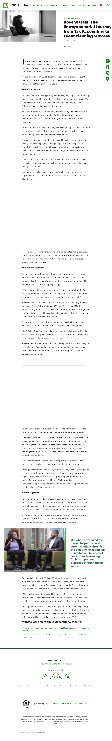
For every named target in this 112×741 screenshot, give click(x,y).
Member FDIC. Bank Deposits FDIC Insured (70, 704)
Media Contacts (52, 664)
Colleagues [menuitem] (64, 5)
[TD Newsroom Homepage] (5, 7)
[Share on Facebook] (108, 67)
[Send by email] (108, 79)
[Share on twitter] (108, 61)
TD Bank (20, 686)
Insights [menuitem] (86, 5)
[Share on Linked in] (108, 73)
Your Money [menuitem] (37, 5)
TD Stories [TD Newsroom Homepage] (20, 5)
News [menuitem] (93, 5)
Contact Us (68, 664)
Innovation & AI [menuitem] (51, 5)
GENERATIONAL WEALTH (72, 18)
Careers (63, 686)
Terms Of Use (75, 686)
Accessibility (51, 686)
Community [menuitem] (76, 5)
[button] (102, 5)
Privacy (29, 686)
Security (40, 686)
